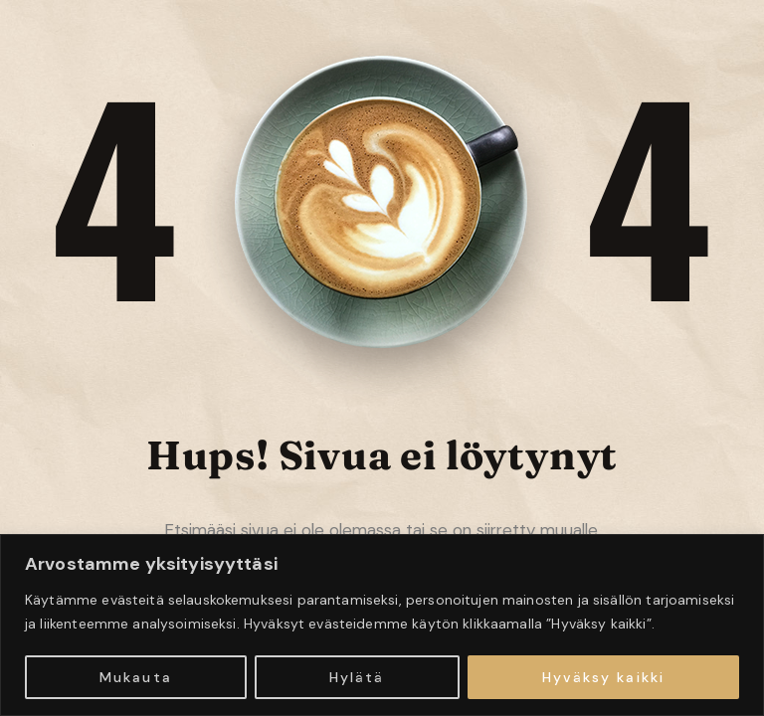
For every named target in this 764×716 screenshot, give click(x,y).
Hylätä (357, 677)
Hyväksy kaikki (603, 677)
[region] (382, 625)
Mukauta (135, 677)
